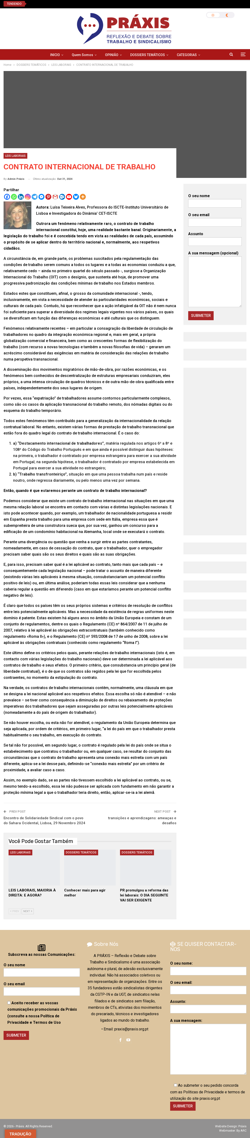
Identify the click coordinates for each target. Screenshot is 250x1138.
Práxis (242, 1126)
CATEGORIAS (187, 55)
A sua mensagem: (208, 1046)
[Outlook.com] (62, 197)
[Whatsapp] (14, 197)
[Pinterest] (48, 197)
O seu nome (215, 199)
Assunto (215, 237)
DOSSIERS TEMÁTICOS (147, 55)
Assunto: (208, 1005)
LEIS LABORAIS (15, 155)
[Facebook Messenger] (41, 197)
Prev (14, 911)
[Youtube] (69, 197)
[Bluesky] (76, 197)
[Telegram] (35, 197)
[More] (83, 197)
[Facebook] (7, 197)
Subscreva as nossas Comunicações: (41, 954)
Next (27, 911)
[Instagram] (28, 197)
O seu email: (208, 986)
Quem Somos (82, 55)
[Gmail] (55, 197)
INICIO (55, 55)
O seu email (215, 218)
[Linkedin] (21, 197)
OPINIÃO (111, 55)
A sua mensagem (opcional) (215, 279)
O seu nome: (208, 967)
